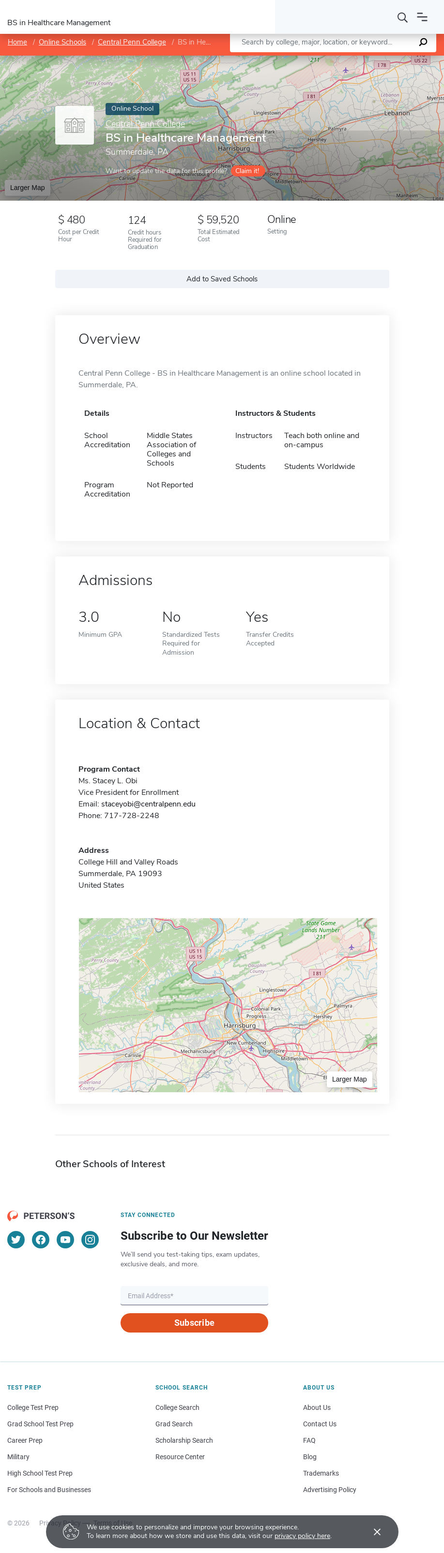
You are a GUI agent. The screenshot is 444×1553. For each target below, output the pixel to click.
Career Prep (25, 1440)
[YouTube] (65, 1239)
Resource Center (180, 1457)
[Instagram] (90, 1239)
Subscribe (194, 1323)
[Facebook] (40, 1239)
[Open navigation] (422, 17)
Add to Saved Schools (222, 279)
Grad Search (174, 1424)
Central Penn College (132, 42)
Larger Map (27, 187)
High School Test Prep (40, 1473)
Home (17, 42)
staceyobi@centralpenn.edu (148, 804)
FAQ (309, 1440)
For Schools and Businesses (49, 1490)
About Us (317, 1407)
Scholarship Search (184, 1440)
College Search (177, 1407)
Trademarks (321, 1473)
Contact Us (320, 1424)
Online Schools (62, 42)
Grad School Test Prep (40, 1424)
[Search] (403, 17)
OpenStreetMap (378, 60)
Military (18, 1457)
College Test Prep (33, 1407)
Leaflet (331, 60)
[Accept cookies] (370, 1531)
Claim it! (247, 171)
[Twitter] (16, 1239)
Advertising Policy (329, 1490)
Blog (310, 1457)
